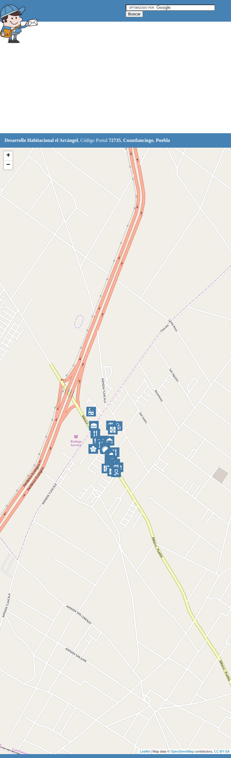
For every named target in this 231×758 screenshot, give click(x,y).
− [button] (8, 165)
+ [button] (8, 155)
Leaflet (145, 751)
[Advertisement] (109, 89)
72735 (115, 140)
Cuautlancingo (138, 140)
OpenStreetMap (182, 751)
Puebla (163, 140)
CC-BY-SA (221, 751)
